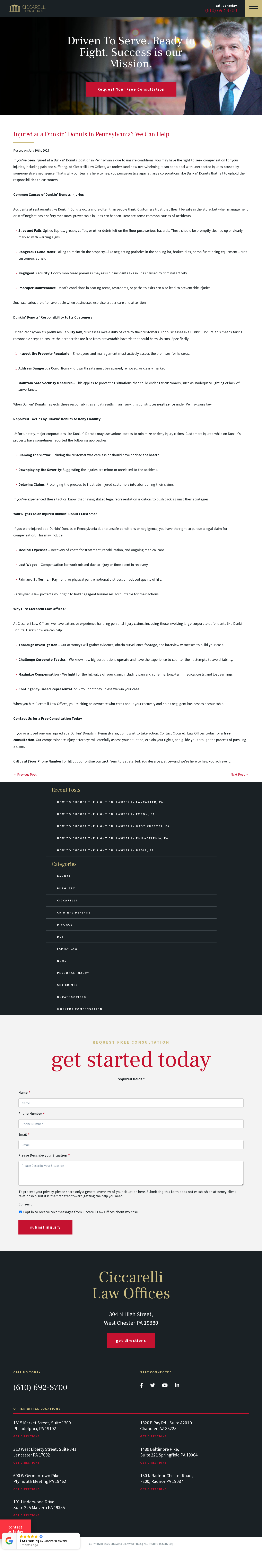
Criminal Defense (73, 912)
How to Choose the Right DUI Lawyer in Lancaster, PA (110, 802)
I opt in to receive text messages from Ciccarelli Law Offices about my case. (81, 1212)
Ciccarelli (67, 900)
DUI (60, 936)
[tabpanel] (67, 1433)
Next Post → (240, 774)
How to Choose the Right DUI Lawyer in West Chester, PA (113, 826)
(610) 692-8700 (40, 1387)
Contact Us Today (15, 1529)
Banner (64, 876)
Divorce (64, 924)
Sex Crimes (67, 985)
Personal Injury (73, 973)
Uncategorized (71, 997)
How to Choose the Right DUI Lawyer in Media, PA (105, 850)
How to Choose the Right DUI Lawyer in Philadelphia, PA (112, 838)
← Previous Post (25, 774)
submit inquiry (45, 1227)
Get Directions (131, 1340)
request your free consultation (131, 89)
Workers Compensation (80, 1009)
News (62, 961)
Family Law (67, 949)
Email (23, 1134)
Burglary (66, 888)
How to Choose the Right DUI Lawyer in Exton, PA (106, 814)
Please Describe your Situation (44, 1155)
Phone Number (31, 1114)
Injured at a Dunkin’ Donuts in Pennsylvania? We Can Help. (92, 134)
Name (24, 1092)
